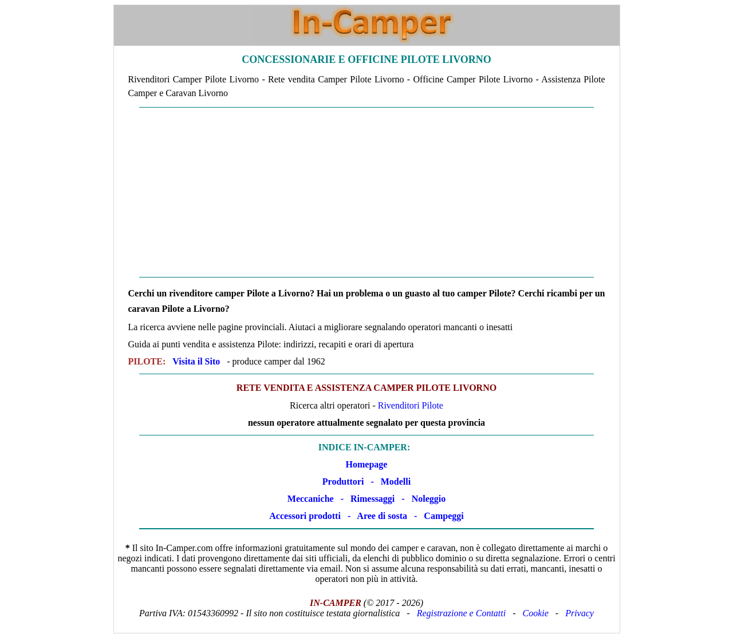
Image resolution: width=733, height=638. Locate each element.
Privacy (579, 613)
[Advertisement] (367, 192)
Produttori (343, 481)
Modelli (396, 481)
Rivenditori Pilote (410, 405)
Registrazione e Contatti (461, 613)
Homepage (367, 464)
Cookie (536, 613)
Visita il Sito (196, 361)
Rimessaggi (372, 499)
